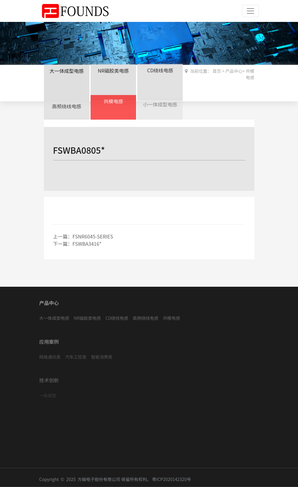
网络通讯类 (50, 355)
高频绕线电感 (66, 105)
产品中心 (233, 71)
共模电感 (113, 99)
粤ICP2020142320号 (171, 481)
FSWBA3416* (87, 244)
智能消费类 (102, 355)
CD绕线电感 (160, 69)
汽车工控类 (76, 355)
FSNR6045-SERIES (93, 237)
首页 (217, 71)
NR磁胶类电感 (113, 70)
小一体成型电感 (160, 102)
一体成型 (47, 394)
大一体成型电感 (66, 70)
